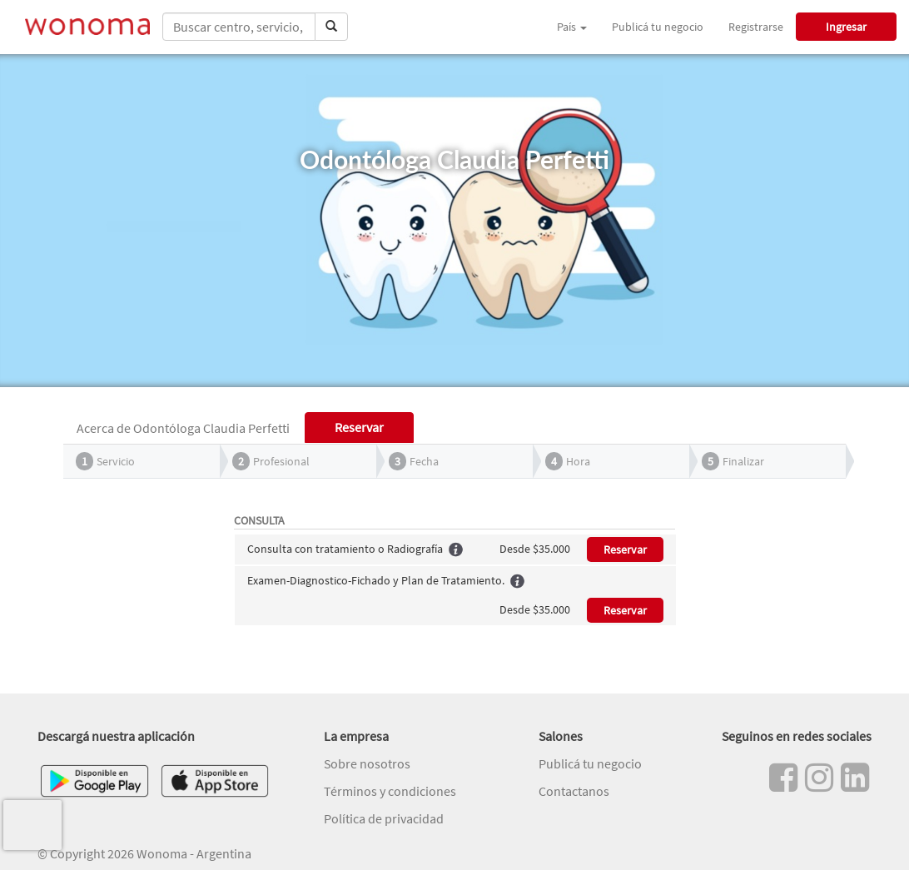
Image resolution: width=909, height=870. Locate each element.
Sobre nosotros (367, 763)
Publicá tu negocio (657, 26)
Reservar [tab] (359, 427)
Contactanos (574, 791)
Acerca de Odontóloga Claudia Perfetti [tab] (183, 428)
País (572, 26)
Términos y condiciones (390, 791)
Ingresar (846, 26)
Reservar (625, 549)
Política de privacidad (384, 818)
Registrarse (755, 26)
